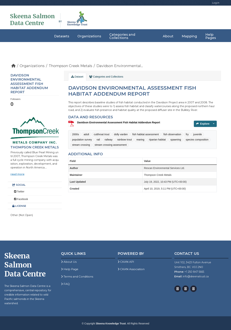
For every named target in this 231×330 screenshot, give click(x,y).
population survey (82, 139)
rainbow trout (124, 139)
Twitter (19, 191)
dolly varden (121, 134)
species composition (197, 139)
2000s (75, 134)
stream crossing (81, 144)
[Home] (13, 66)
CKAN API (126, 261)
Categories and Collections (122, 36)
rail (98, 139)
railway (109, 139)
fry (187, 134)
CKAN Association (131, 269)
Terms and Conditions (77, 276)
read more (17, 174)
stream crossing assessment (111, 144)
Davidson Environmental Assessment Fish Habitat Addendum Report (118, 122)
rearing (140, 139)
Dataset (77, 76)
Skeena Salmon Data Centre (32, 20)
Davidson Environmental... (119, 66)
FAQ (65, 284)
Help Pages (210, 36)
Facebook (21, 199)
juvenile (197, 134)
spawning (175, 139)
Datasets (61, 36)
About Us (69, 261)
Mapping (189, 36)
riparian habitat (157, 139)
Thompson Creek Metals (70, 66)
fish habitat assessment (145, 134)
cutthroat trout (101, 134)
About (168, 36)
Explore (202, 123)
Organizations (89, 36)
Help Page (69, 269)
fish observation (172, 134)
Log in (215, 2)
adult (86, 134)
